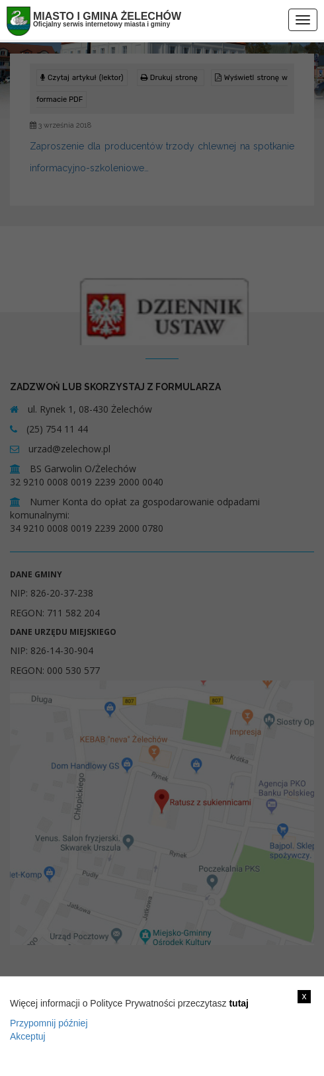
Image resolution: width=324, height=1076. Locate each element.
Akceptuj (28, 1036)
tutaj (239, 1003)
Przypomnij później (49, 1023)
